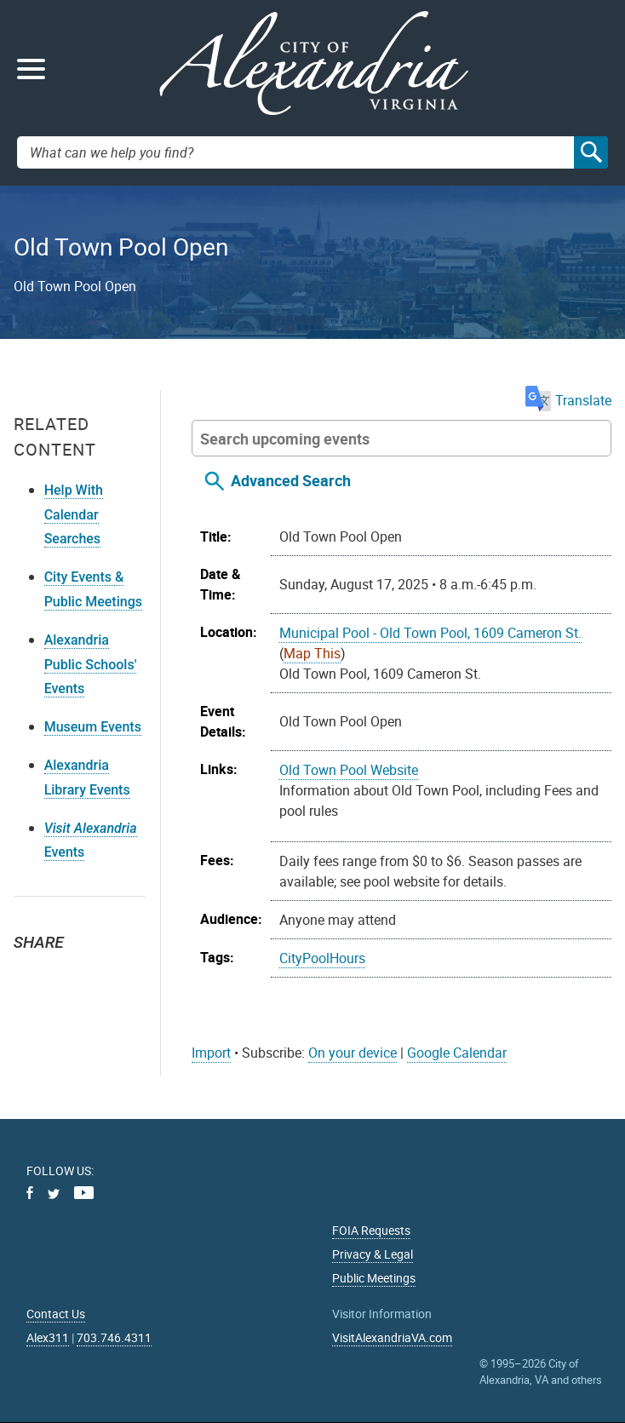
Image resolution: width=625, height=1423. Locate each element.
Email (107, 973)
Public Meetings (374, 1278)
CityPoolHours (322, 958)
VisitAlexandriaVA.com (392, 1337)
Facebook (69, 973)
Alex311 (47, 1337)
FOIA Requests (371, 1230)
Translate (568, 400)
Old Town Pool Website (348, 769)
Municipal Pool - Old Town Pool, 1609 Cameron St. (430, 632)
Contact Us (55, 1313)
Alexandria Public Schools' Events (90, 664)
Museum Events (92, 727)
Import (211, 1052)
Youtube (84, 1192)
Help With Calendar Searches (73, 515)
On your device (352, 1052)
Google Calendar (457, 1052)
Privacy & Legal (372, 1254)
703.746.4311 (114, 1337)
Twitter (32, 973)
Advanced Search (291, 480)
